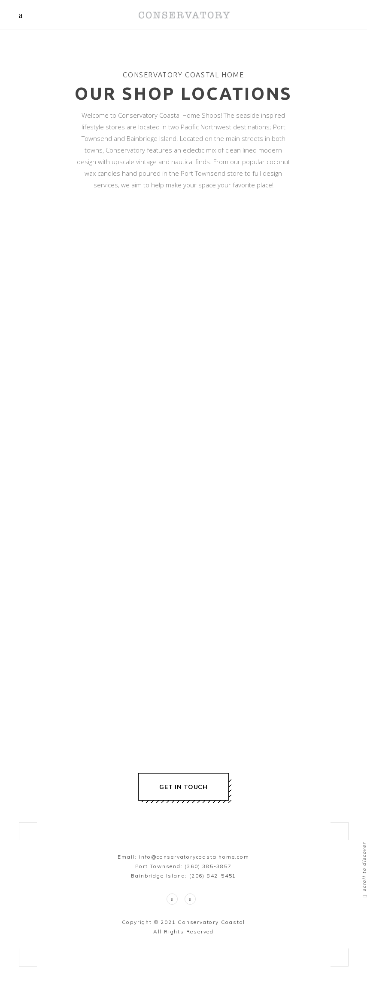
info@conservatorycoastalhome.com (194, 856)
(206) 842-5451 (212, 875)
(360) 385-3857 (208, 866)
